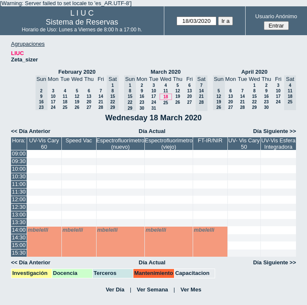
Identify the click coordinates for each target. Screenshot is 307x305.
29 (254, 107)
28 (100, 107)
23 (141, 102)
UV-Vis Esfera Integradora (278, 143)
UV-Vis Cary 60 (44, 143)
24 (53, 107)
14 (100, 96)
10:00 (19, 169)
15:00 (19, 245)
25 (65, 107)
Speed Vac (79, 140)
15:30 (19, 253)
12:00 (19, 199)
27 (88, 107)
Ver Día (115, 289)
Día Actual (152, 131)
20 (88, 102)
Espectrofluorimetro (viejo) (169, 143)
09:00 (19, 153)
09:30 (19, 161)
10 (53, 96)
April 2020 (254, 72)
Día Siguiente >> (274, 131)
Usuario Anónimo (276, 16)
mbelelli (38, 230)
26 (77, 107)
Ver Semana (152, 289)
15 (254, 96)
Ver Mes (190, 289)
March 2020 (166, 72)
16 (141, 96)
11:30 (19, 192)
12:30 (19, 207)
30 (141, 108)
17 (53, 102)
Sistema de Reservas (82, 22)
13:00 (19, 214)
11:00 (19, 184)
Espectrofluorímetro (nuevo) (120, 143)
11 (65, 96)
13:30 (19, 222)
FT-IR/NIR (210, 140)
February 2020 (77, 72)
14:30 (19, 237)
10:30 (19, 176)
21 (100, 102)
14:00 (19, 230)
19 (77, 102)
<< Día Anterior (30, 131)
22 (254, 102)
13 (88, 96)
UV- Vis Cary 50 (244, 143)
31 (153, 108)
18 (65, 102)
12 (77, 96)
